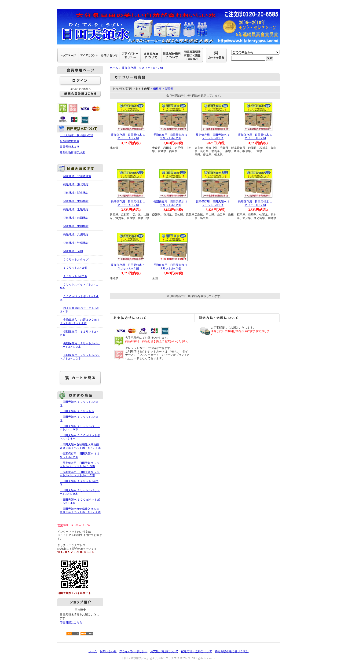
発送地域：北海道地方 (77, 176)
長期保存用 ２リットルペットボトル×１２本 (80, 356)
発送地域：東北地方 (75, 184)
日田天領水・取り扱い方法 (76, 135)
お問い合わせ (108, 651)
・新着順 (167, 88)
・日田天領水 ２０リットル (77, 411)
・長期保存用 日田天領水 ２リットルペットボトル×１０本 (80, 464)
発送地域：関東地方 (75, 192)
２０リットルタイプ (75, 259)
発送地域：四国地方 (75, 218)
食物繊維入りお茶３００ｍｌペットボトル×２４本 (80, 321)
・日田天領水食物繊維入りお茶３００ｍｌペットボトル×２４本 (80, 446)
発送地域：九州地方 (75, 234)
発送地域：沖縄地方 (75, 243)
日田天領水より (69, 146)
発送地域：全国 (73, 251)
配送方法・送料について (196, 651)
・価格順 (155, 88)
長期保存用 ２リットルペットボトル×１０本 (80, 345)
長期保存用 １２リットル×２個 (79, 333)
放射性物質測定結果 (72, 152)
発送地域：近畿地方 (75, 209)
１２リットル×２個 (75, 267)
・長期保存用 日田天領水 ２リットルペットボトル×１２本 (80, 473)
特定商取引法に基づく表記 (232, 651)
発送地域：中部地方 (75, 201)
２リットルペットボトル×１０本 (79, 286)
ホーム (114, 68)
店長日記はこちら (71, 622)
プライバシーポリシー (133, 651)
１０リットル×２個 (75, 276)
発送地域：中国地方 (75, 226)
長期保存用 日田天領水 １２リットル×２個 (128, 136)
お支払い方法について (164, 651)
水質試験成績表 (69, 141)
